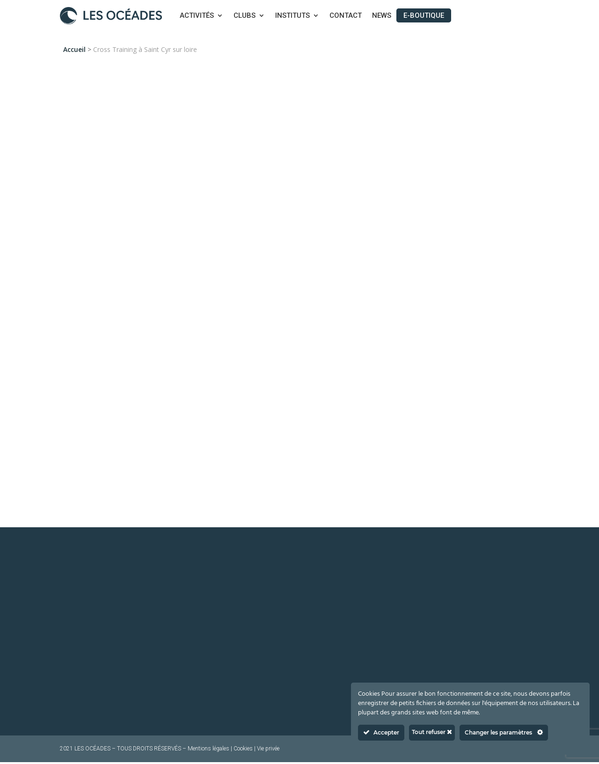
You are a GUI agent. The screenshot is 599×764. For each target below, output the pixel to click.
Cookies (243, 750)
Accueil (74, 49)
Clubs (245, 16)
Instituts (292, 16)
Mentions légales (208, 750)
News (381, 16)
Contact (345, 16)
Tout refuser (432, 731)
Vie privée (268, 750)
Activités (197, 16)
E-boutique (423, 15)
